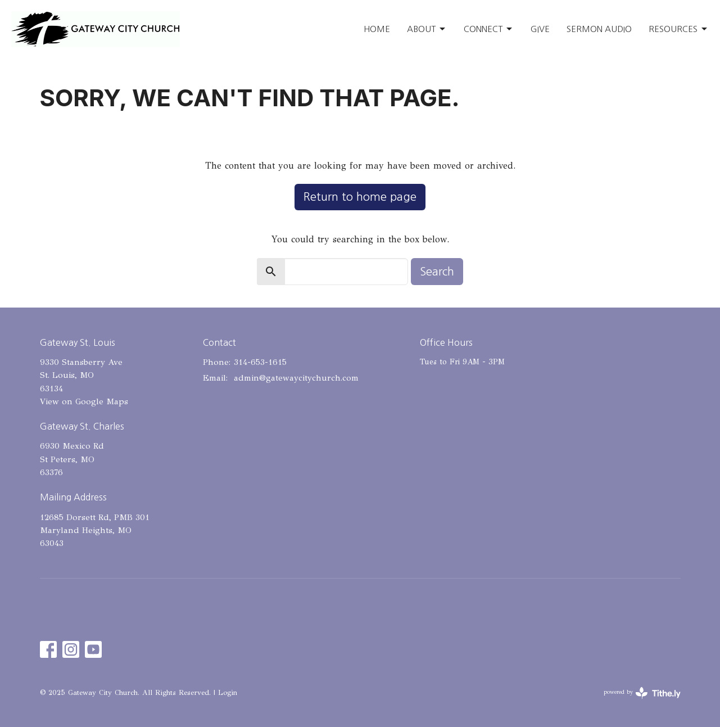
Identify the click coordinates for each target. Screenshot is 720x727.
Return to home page (360, 196)
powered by (642, 693)
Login (227, 692)
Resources (679, 29)
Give (540, 29)
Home (377, 29)
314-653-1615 (260, 362)
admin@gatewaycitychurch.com (296, 378)
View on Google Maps (84, 401)
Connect (489, 29)
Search (437, 271)
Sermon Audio (599, 29)
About (427, 29)
